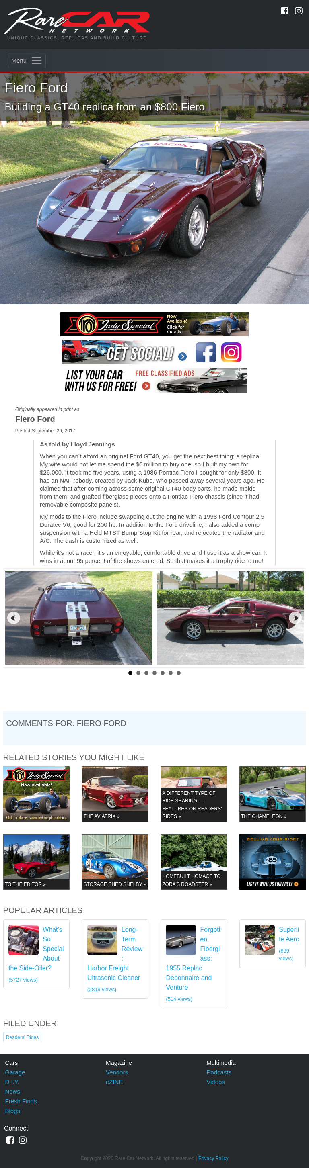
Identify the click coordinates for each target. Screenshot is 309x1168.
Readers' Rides (22, 1037)
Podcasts (218, 1072)
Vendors (117, 1072)
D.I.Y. (12, 1081)
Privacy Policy (213, 1158)
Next (295, 618)
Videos (215, 1081)
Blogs (13, 1110)
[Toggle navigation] (27, 60)
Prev (13, 618)
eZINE (114, 1081)
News (13, 1091)
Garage (15, 1072)
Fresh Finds (21, 1101)
